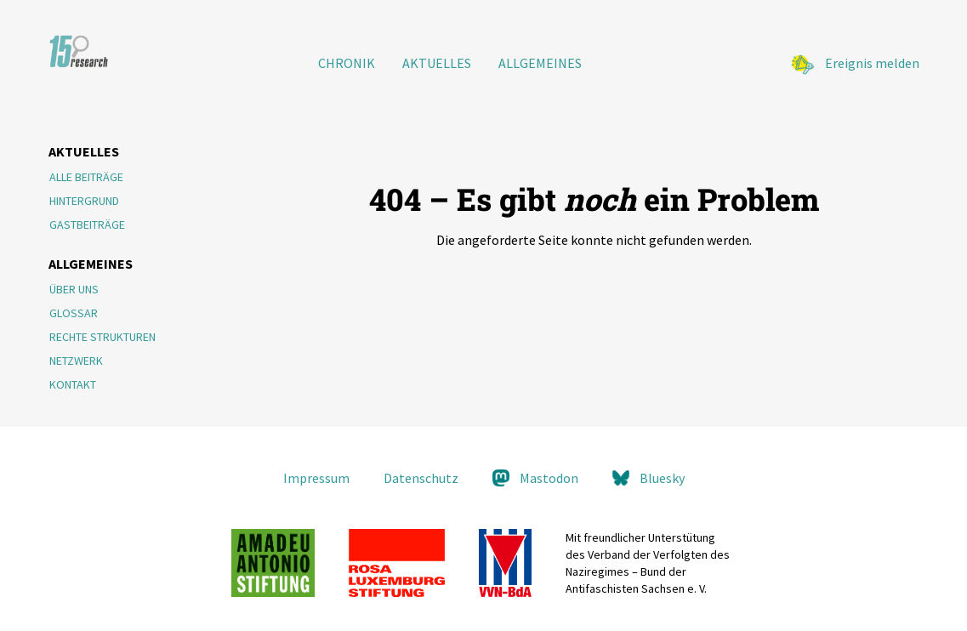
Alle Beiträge (86, 177)
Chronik (346, 62)
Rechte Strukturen (102, 336)
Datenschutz (421, 477)
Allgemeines (540, 62)
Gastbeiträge (87, 224)
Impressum (316, 477)
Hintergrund (84, 200)
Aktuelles (436, 62)
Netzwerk (76, 360)
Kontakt (72, 384)
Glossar (73, 313)
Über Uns (74, 289)
